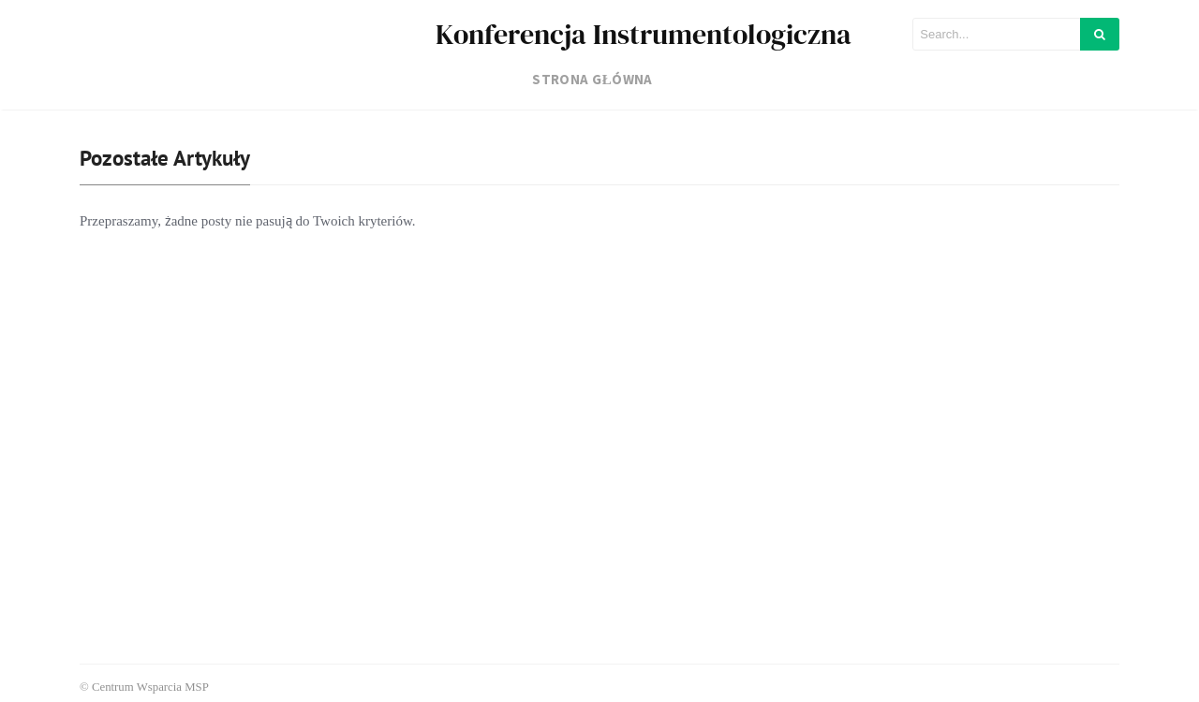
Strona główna (592, 79)
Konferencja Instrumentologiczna (643, 34)
